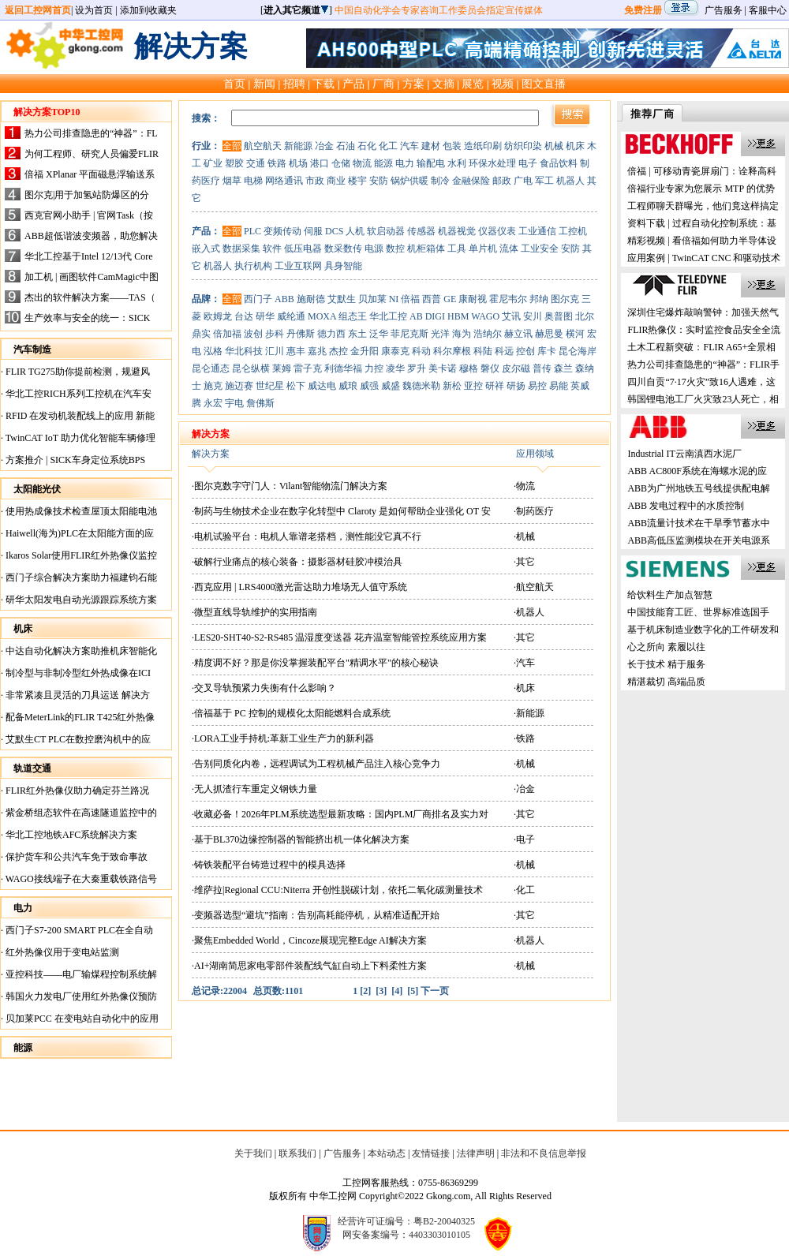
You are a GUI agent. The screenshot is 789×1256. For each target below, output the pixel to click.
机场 (298, 163)
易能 (558, 385)
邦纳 (538, 299)
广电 (523, 180)
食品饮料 (559, 163)
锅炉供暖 (409, 180)
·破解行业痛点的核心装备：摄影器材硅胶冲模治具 (297, 561)
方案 (413, 83)
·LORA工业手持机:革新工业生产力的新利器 (283, 738)
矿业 (213, 163)
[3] (381, 990)
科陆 (482, 351)
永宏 (213, 403)
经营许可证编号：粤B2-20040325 (406, 1221)
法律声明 (476, 1153)
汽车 (409, 145)
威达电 (322, 385)
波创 (253, 333)
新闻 (264, 83)
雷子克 (308, 368)
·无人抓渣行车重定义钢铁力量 (254, 788)
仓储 (340, 163)
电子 (527, 163)
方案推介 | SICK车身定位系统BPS (74, 459)
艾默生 (341, 299)
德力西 (331, 333)
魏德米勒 (421, 385)
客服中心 (768, 10)
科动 (421, 351)
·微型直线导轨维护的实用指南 (254, 612)
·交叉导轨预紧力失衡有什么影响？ (264, 687)
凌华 (395, 368)
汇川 (274, 351)
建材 (430, 145)
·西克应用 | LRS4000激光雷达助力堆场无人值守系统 (299, 586)
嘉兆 (317, 351)
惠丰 (295, 351)
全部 (231, 145)
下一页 (435, 990)
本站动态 (387, 1153)
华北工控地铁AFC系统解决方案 (70, 834)
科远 (504, 351)
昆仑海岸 (577, 351)
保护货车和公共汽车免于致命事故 (75, 856)
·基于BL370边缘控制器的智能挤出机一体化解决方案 (300, 839)
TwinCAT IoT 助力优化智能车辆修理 (79, 437)
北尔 (584, 316)
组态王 (352, 316)
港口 (319, 163)
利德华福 (343, 368)
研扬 (516, 385)
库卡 (546, 351)
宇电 (234, 403)
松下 (295, 385)
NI (394, 299)
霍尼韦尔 (508, 299)
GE (449, 299)
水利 (456, 163)
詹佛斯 (260, 403)
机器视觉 (457, 231)
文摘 (443, 83)
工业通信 (537, 231)
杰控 (338, 351)
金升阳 (364, 351)
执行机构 (253, 265)
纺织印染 (523, 145)
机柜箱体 (426, 248)
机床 (575, 145)
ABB (284, 299)
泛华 (378, 333)
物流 (362, 163)
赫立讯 (518, 333)
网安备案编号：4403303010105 (406, 1234)
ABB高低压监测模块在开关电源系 (698, 540)
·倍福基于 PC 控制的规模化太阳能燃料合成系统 (291, 713)
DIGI (435, 316)
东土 (357, 333)
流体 (508, 248)
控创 (525, 351)
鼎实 (201, 333)
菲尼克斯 (409, 333)
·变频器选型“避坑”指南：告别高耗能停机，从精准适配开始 (315, 915)
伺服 (313, 231)
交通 (255, 163)
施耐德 (311, 299)
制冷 (440, 180)
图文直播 (544, 83)
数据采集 (241, 248)
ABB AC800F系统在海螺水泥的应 (696, 471)
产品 (353, 83)
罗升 (416, 368)
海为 (461, 333)
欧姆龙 (218, 316)
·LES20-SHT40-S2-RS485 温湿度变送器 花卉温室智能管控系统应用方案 (339, 637)
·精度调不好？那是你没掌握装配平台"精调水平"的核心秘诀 (315, 662)
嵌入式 (206, 248)
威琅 (347, 385)
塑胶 (234, 163)
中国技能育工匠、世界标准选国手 (698, 612)
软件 (272, 248)
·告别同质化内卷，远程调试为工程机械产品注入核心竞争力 (316, 763)
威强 (369, 385)
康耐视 (472, 299)
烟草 (231, 180)
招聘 (294, 83)
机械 (553, 145)
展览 (473, 83)
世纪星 (270, 385)
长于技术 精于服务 (666, 664)
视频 (503, 83)
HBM (458, 316)
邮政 (501, 180)
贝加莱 (372, 299)
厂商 (383, 83)
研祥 (494, 385)
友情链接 (431, 1153)
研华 (265, 316)
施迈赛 (239, 385)
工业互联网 (298, 265)
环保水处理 (492, 163)
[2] (365, 990)
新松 (452, 385)
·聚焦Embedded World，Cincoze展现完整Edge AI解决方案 (309, 940)
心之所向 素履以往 (666, 646)
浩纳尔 (487, 333)
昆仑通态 (211, 368)
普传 (542, 368)
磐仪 (490, 368)
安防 (378, 180)
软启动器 (386, 231)
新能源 (298, 145)
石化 (366, 145)
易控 (537, 385)
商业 (336, 180)
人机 (355, 231)
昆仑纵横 (251, 368)
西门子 (258, 299)
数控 (395, 248)
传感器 (421, 231)
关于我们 (253, 1153)
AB (416, 316)
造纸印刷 (483, 145)
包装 (452, 145)
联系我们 (297, 1153)
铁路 (276, 163)
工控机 (573, 231)
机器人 (570, 180)
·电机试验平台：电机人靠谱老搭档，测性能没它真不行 (306, 536)
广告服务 (723, 10)
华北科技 (244, 351)
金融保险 (471, 180)
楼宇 (357, 180)
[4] (397, 990)
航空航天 (263, 145)
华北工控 (388, 316)
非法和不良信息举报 (543, 1153)
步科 (274, 333)
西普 (431, 299)
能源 (383, 163)
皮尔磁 (516, 368)
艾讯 (511, 316)
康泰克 (395, 351)
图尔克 (565, 299)
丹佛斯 (300, 333)
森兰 (563, 368)
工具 (456, 248)
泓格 (213, 351)
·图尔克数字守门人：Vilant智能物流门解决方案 (289, 486)
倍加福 (227, 333)
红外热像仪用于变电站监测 (61, 952)
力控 (374, 368)
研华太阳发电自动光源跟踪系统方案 (80, 599)
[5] (413, 990)
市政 (314, 180)
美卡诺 (442, 368)
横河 (575, 333)
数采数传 (343, 248)
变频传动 (282, 231)
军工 (544, 180)
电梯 (253, 180)
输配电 (431, 163)
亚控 (473, 385)
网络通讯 (284, 180)
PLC (252, 231)
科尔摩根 (452, 351)
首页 (234, 83)
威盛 (390, 385)
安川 (532, 316)
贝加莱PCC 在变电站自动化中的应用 (81, 1018)
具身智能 (343, 265)
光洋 (440, 333)
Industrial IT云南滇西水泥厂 (684, 453)
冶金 (324, 145)
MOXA (322, 316)
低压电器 (303, 248)
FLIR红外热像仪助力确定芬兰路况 (76, 790)
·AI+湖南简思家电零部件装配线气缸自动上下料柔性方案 (309, 965)
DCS (334, 231)
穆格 (468, 368)
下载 (323, 83)
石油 (345, 145)
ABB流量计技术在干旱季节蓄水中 (698, 523)
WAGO (485, 316)
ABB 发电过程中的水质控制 (685, 505)
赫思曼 (549, 333)
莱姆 (281, 368)
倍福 (410, 299)
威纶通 (291, 316)
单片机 (483, 248)
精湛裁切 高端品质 (666, 681)
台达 (243, 316)
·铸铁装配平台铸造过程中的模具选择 (269, 864)
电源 (374, 248)
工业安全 (540, 248)
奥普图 (558, 316)
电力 (404, 163)
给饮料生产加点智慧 (669, 594)
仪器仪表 (497, 231)
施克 (213, 385)
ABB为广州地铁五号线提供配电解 (698, 488)
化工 (388, 145)
